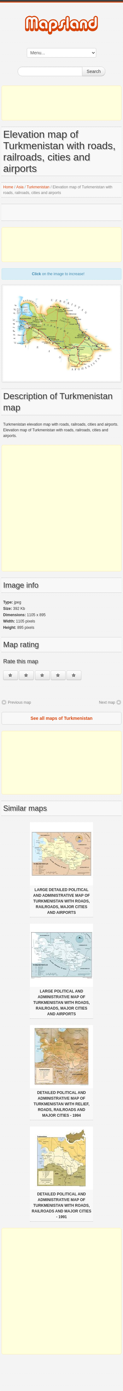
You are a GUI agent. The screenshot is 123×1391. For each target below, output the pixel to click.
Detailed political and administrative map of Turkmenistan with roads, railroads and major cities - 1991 (61, 1205)
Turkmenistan (38, 187)
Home (8, 187)
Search (94, 71)
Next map (107, 702)
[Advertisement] (61, 103)
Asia (19, 187)
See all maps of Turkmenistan (62, 718)
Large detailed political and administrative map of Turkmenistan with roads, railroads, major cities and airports (61, 901)
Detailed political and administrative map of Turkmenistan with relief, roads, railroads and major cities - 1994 (61, 1104)
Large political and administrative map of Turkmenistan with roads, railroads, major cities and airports (61, 1002)
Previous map (19, 702)
